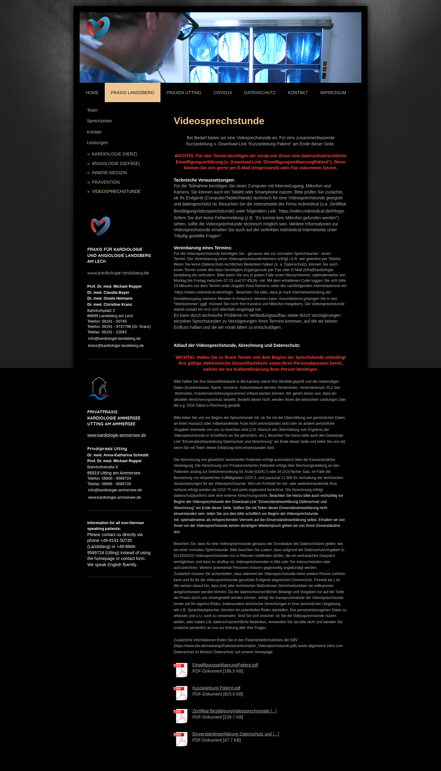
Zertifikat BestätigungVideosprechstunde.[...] (234, 710)
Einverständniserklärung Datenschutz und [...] (235, 733)
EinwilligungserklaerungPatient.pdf (225, 664)
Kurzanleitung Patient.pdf (216, 687)
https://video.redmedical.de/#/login (311, 211)
